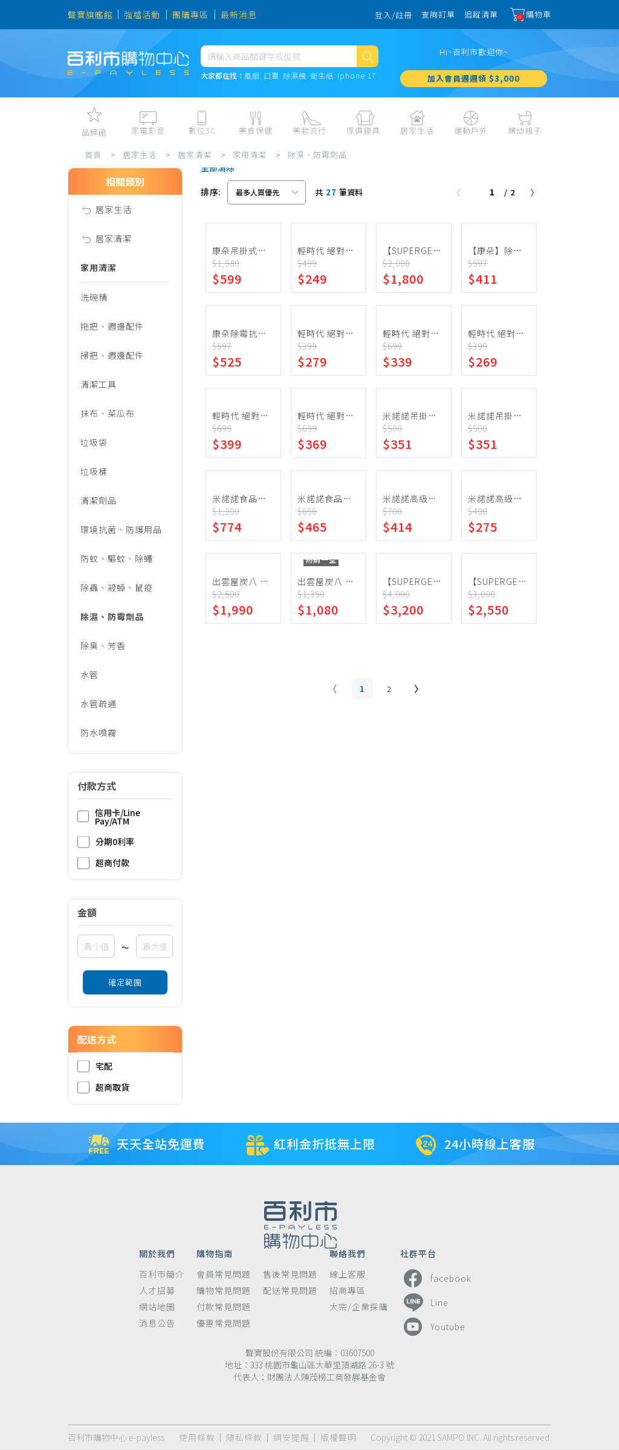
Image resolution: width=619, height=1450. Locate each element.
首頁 (93, 154)
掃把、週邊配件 (112, 355)
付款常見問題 (223, 1307)
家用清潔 (250, 154)
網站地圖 (157, 1307)
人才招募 (157, 1290)
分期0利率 (105, 841)
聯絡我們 (347, 1253)
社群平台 (418, 1253)
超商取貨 (103, 1087)
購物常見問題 (223, 1290)
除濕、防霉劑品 (317, 154)
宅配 (94, 1066)
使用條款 (197, 1437)
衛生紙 (322, 75)
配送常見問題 (290, 1290)
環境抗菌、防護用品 (121, 529)
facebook (436, 1278)
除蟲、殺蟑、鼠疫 (116, 587)
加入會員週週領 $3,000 (473, 78)
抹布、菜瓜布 (107, 413)
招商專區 (347, 1290)
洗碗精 (94, 297)
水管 (89, 674)
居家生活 (140, 154)
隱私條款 (244, 1437)
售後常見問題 (290, 1274)
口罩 (271, 75)
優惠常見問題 (223, 1323)
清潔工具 (98, 384)
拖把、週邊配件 (112, 326)
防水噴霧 (98, 733)
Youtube (432, 1327)
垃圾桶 (94, 471)
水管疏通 (98, 703)
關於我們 (157, 1253)
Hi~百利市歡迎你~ (473, 51)
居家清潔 (195, 154)
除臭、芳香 (103, 645)
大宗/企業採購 (358, 1307)
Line (424, 1302)
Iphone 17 (356, 75)
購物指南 (214, 1253)
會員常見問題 (223, 1274)
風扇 (252, 75)
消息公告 (157, 1323)
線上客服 (347, 1274)
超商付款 (103, 862)
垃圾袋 (94, 442)
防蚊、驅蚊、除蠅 (116, 558)
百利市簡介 (161, 1274)
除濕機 (294, 75)
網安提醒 (291, 1437)
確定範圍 (125, 982)
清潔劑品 (98, 500)
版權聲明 (338, 1437)
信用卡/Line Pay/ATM (108, 816)
